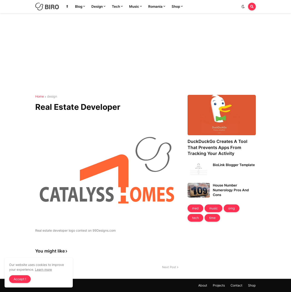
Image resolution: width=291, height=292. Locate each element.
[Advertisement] (145, 54)
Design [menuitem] (97, 6)
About (202, 285)
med (195, 208)
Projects (219, 285)
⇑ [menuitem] (67, 6)
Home (39, 96)
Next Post (169, 267)
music (213, 208)
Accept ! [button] (20, 279)
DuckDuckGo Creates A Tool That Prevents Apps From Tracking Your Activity (217, 147)
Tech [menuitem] (116, 6)
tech (195, 218)
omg (231, 208)
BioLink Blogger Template (234, 165)
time (212, 218)
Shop (252, 285)
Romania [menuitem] (155, 6)
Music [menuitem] (134, 6)
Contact (236, 285)
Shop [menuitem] (176, 6)
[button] (243, 6)
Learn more (43, 269)
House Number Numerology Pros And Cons (231, 190)
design (52, 96)
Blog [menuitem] (78, 6)
